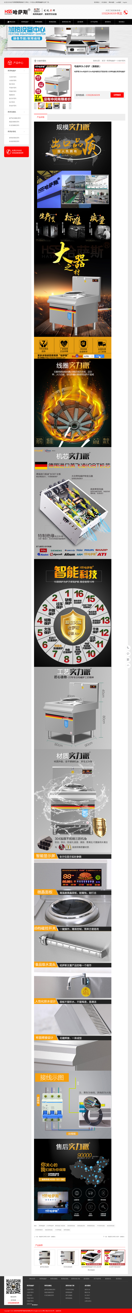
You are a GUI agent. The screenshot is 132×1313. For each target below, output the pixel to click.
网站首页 (12, 22)
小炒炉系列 (12, 80)
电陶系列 (12, 95)
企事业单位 (88, 1301)
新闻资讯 (108, 22)
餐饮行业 (87, 1292)
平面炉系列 (12, 87)
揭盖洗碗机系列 (14, 122)
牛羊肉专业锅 (101, 1225)
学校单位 (87, 1298)
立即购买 (117, 95)
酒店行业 (87, 1289)
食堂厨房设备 (110, 1225)
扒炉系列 (12, 102)
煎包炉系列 (12, 105)
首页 (103, 61)
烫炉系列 (12, 84)
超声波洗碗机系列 (15, 118)
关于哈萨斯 (94, 22)
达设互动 (58, 1311)
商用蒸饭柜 (69, 1292)
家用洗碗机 (67, 1230)
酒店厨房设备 (49, 1230)
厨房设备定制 (81, 1225)
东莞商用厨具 (39, 1230)
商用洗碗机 (38, 22)
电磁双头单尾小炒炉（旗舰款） (116, 1236)
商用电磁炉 (25, 22)
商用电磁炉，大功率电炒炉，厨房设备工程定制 (52, 1225)
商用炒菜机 (52, 22)
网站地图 (111, 2)
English (125, 2)
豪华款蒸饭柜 (44, 1267)
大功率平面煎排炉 (115, 1267)
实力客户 (87, 1295)
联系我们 (97, 2)
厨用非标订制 (66, 22)
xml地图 (118, 2)
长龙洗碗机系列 (14, 125)
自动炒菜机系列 (14, 141)
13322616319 (128, 647)
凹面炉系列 (12, 91)
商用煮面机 (69, 1298)
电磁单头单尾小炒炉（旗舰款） (47, 1236)
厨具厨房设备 (71, 1225)
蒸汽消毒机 (69, 1295)
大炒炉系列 (12, 77)
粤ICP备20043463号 (48, 1311)
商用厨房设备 (91, 1225)
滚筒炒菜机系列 (14, 138)
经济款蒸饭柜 (68, 1267)
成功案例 (80, 22)
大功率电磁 (58, 1230)
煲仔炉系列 (12, 98)
